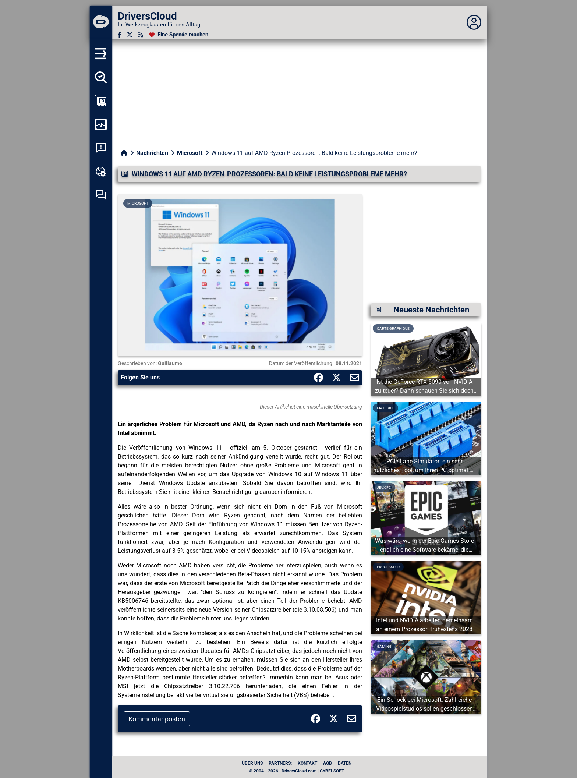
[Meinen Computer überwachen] (101, 124)
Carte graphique (393, 328)
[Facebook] (119, 35)
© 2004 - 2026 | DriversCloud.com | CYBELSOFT (296, 771)
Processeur (388, 567)
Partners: (280, 763)
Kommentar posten (156, 719)
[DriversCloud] (101, 22)
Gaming (384, 646)
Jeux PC (384, 487)
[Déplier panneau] (474, 22)
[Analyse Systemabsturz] (101, 148)
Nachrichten (152, 152)
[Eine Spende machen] (178, 35)
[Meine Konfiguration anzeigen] (101, 101)
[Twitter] (129, 35)
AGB (327, 763)
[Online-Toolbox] (101, 171)
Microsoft (189, 152)
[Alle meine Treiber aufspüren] (101, 77)
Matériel (385, 408)
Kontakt (307, 763)
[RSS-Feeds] (140, 35)
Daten (344, 763)
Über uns (252, 763)
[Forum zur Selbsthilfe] (101, 195)
